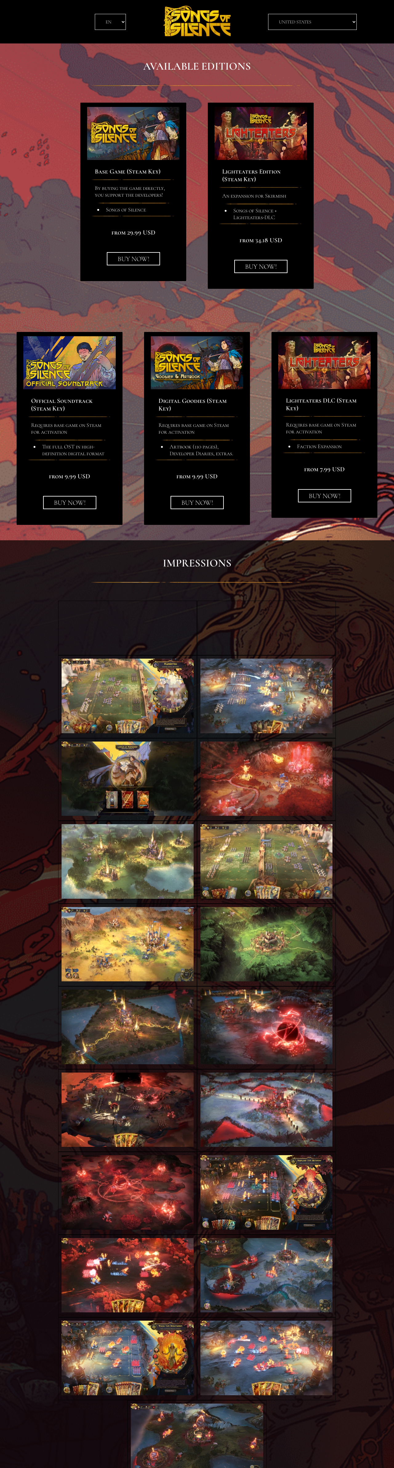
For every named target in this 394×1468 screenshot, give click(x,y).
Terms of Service (139, 1457)
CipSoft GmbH (241, 1457)
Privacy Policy (181, 1457)
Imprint (211, 1457)
